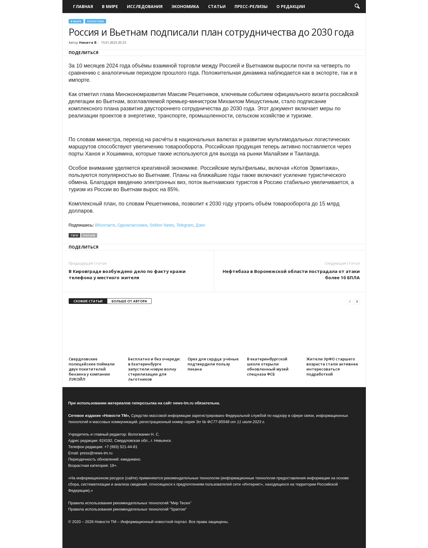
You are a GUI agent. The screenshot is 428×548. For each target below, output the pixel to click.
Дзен (200, 225)
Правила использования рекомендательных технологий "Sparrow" (127, 509)
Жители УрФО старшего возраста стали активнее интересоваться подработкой (332, 366)
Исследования (145, 6)
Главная (83, 6)
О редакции (290, 6)
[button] (357, 6)
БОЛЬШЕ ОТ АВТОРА (129, 301)
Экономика (185, 6)
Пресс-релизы (251, 6)
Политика (95, 21)
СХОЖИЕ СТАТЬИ (88, 301)
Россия (89, 235)
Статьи (217, 6)
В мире (110, 6)
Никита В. (88, 42)
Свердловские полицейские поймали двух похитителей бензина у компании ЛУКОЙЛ (92, 369)
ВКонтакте (105, 225)
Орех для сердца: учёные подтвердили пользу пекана (213, 364)
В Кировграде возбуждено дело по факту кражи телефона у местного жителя (127, 274)
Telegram (184, 225)
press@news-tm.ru (96, 453)
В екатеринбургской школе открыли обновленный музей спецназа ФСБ (268, 366)
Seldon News (162, 225)
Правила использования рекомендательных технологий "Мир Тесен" (129, 503)
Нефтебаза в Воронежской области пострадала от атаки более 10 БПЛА (291, 274)
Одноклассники (132, 225)
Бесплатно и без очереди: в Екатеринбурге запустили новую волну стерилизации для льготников (154, 369)
